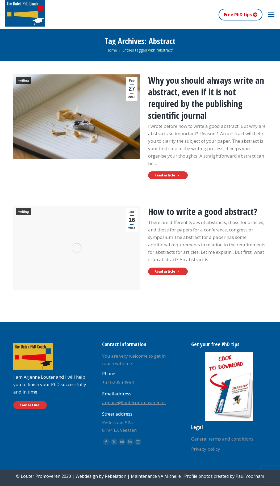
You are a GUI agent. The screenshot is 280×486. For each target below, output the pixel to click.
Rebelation (115, 476)
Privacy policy (205, 449)
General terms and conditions (222, 439)
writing (23, 80)
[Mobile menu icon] (271, 14)
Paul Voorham (250, 476)
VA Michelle (169, 476)
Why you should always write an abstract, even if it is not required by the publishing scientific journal (206, 97)
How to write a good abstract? (202, 211)
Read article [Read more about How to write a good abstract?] (166, 271)
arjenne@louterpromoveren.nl (134, 402)
